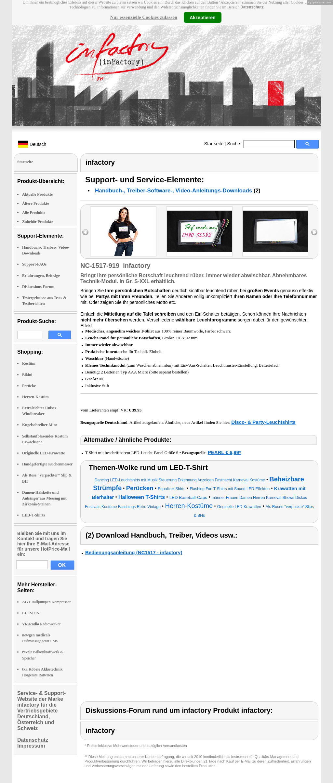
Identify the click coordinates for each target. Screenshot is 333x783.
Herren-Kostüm (35, 397)
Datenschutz (251, 7)
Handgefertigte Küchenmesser (47, 464)
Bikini (27, 374)
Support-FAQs (34, 264)
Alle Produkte (33, 212)
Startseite (213, 143)
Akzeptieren (202, 17)
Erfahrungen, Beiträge (41, 275)
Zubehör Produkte (37, 221)
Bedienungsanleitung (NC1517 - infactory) (133, 552)
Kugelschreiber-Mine (40, 425)
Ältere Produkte (35, 203)
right (314, 232)
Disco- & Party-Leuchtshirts (263, 422)
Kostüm (28, 363)
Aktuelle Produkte (37, 194)
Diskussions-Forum (38, 286)
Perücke (29, 386)
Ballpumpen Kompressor (46, 602)
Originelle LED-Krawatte (43, 453)
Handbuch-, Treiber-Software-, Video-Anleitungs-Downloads (173, 191)
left (85, 232)
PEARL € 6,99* (224, 452)
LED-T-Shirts (33, 515)
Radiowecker (41, 624)
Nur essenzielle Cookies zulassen (143, 17)
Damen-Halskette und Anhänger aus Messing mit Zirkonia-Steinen (44, 498)
